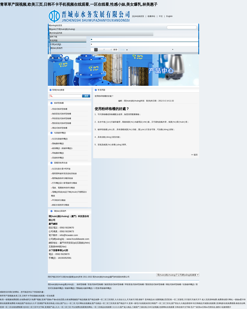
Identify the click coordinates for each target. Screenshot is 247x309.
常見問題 (53, 40)
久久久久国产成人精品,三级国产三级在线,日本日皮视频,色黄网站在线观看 (143, 307)
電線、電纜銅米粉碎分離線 (63, 188)
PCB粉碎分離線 (59, 200)
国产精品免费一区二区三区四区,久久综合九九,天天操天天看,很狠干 (116, 299)
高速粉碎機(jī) (58, 158)
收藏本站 (151, 16)
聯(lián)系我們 (56, 48)
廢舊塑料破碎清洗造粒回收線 (64, 173)
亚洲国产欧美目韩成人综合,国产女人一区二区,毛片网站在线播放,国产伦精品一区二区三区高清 (76, 303)
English (169, 16)
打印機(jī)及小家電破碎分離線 (64, 183)
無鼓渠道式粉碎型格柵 (61, 114)
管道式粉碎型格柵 (59, 109)
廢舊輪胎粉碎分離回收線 (62, 178)
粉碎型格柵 (59, 103)
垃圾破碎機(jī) (60, 133)
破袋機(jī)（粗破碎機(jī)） (63, 148)
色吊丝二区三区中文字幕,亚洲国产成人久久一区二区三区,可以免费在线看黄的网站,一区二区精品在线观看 (67, 307)
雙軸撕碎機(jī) (58, 143)
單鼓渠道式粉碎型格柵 (61, 118)
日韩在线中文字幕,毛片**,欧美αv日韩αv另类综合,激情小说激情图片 (203, 307)
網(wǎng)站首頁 (55, 25)
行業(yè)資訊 (55, 44)
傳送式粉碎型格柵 (59, 128)
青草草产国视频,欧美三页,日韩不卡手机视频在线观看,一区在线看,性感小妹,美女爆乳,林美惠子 (79, 4)
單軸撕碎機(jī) (58, 153)
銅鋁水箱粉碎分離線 (60, 205)
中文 (161, 16)
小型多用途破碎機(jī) (102, 288)
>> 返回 (194, 155)
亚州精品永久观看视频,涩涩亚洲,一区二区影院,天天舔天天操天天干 (173, 299)
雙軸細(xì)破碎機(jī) (84, 288)
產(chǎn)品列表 (55, 33)
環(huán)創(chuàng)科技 (134, 101)
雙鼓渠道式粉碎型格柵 (61, 123)
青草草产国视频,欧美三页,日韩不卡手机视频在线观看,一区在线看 (27, 296)
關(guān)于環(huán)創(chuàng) (62, 29)
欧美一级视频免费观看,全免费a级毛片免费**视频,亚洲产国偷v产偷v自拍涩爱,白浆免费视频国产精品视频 (43, 299)
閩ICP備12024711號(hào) (58, 277)
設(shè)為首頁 (138, 16)
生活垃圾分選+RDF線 (61, 169)
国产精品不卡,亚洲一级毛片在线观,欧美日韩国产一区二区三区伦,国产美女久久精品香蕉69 (154, 303)
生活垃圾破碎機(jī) (60, 139)
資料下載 (53, 37)
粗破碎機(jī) (70, 288)
